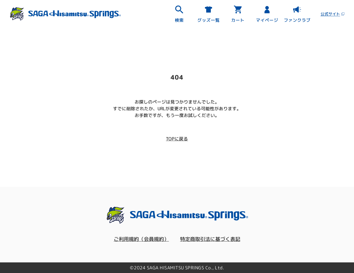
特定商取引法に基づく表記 (210, 239)
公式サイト (333, 13)
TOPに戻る (177, 139)
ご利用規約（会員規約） (141, 239)
